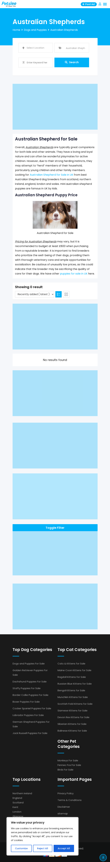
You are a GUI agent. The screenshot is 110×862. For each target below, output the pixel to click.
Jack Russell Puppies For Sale (30, 733)
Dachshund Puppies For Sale (30, 681)
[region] (42, 836)
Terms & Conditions (70, 800)
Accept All (64, 848)
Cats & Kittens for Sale (71, 663)
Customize (21, 848)
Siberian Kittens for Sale (72, 724)
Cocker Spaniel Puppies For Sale (32, 708)
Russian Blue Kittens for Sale (75, 683)
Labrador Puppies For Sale (28, 715)
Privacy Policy (66, 793)
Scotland (18, 802)
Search (72, 62)
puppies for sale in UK (73, 273)
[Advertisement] (55, 107)
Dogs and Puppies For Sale (29, 663)
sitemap (63, 813)
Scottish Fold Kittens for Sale (75, 704)
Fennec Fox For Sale (69, 765)
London (17, 811)
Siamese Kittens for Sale (72, 710)
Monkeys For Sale (68, 760)
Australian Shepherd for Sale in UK (51, 175)
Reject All (42, 848)
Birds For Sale (65, 769)
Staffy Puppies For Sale (27, 688)
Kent (15, 807)
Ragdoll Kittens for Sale (72, 677)
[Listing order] (34, 294)
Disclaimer (64, 806)
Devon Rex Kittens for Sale (73, 717)
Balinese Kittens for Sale (72, 730)
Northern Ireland (22, 793)
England (17, 798)
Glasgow (18, 816)
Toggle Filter (55, 528)
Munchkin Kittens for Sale (73, 697)
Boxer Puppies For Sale (26, 701)
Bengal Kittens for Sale (71, 690)
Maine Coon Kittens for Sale (74, 670)
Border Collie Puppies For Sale (30, 695)
